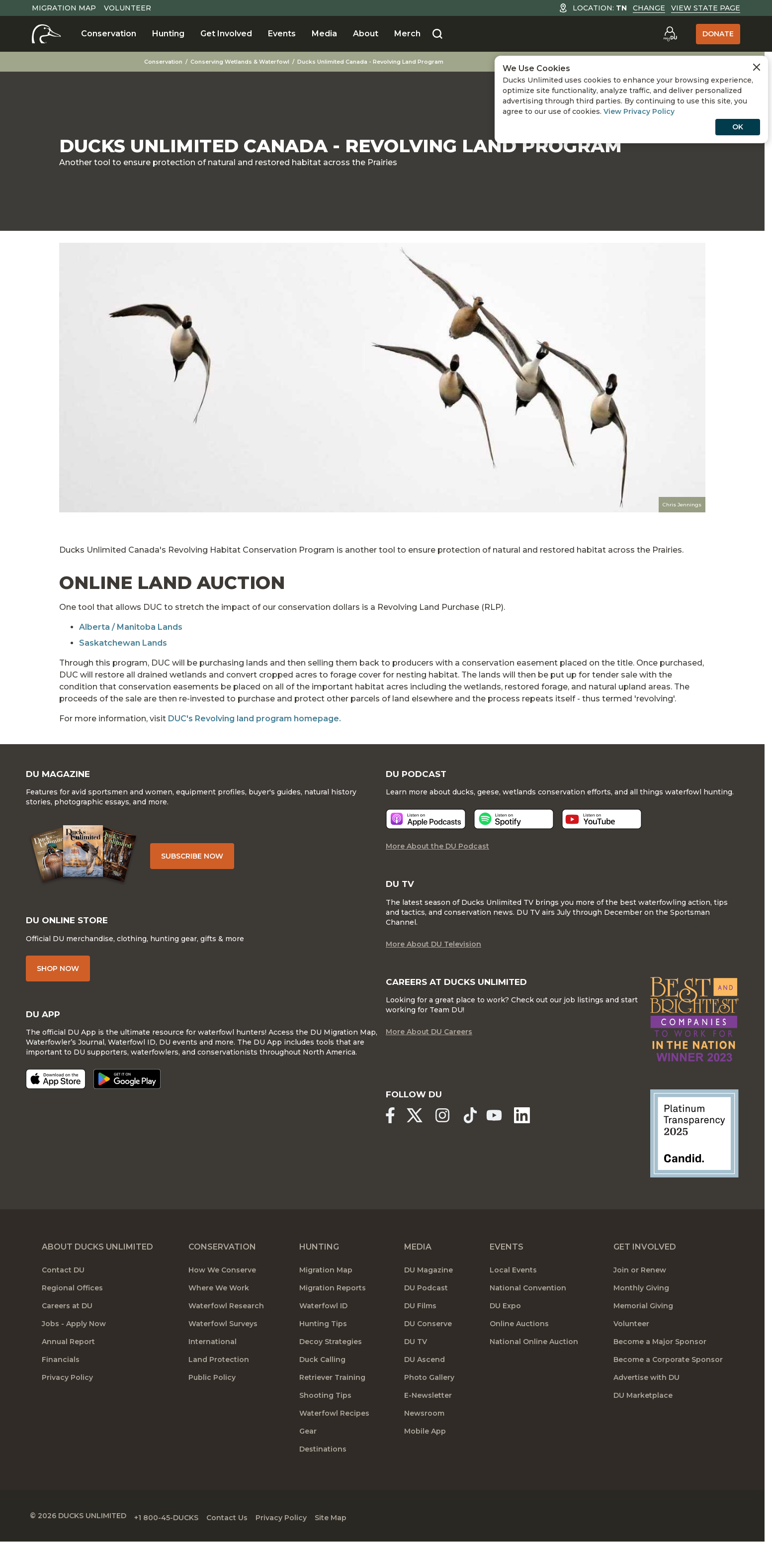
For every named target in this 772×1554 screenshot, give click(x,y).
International (212, 1354)
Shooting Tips (325, 1408)
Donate (718, 33)
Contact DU (63, 1282)
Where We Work (218, 1300)
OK (737, 126)
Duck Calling (322, 1372)
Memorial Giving (643, 1318)
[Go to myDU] (670, 34)
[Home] (46, 33)
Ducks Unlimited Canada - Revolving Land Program (383, 61)
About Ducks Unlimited (97, 1259)
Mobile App (425, 1444)
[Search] (437, 34)
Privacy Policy (67, 1390)
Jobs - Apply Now (74, 1336)
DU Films (420, 1318)
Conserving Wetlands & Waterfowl (252, 61)
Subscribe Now (218, 862)
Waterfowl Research (226, 1318)
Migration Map (64, 7)
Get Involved (226, 33)
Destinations (322, 1461)
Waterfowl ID (323, 1318)
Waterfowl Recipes (334, 1426)
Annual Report (68, 1354)
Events (282, 33)
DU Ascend (424, 1372)
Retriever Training (332, 1390)
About (365, 33)
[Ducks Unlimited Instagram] (450, 1134)
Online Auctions (519, 1336)
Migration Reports (332, 1300)
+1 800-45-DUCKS (186, 1527)
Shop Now (74, 978)
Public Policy (212, 1390)
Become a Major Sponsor (659, 1354)
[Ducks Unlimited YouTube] (506, 1134)
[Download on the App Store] (71, 1101)
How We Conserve (222, 1282)
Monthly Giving (641, 1300)
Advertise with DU (646, 1390)
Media (324, 33)
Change (649, 7)
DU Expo (505, 1318)
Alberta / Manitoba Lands (130, 627)
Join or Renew (639, 1282)
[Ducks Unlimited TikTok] (482, 1134)
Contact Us (254, 1527)
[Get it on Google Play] (142, 1101)
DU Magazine (428, 1282)
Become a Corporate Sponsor (668, 1372)
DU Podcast (426, 1300)
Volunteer (127, 7)
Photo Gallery (429, 1390)
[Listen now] (426, 838)
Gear (308, 1444)
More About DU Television (433, 964)
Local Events (513, 1282)
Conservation (108, 33)
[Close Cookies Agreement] (756, 67)
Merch (407, 33)
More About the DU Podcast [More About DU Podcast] (437, 865)
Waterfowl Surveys (222, 1336)
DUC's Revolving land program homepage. (254, 718)
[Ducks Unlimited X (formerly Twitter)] (419, 1134)
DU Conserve (428, 1336)
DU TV (415, 1354)
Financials (61, 1372)
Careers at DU (67, 1318)
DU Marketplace (643, 1408)
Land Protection (218, 1372)
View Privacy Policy (639, 111)
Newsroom (424, 1426)
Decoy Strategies (330, 1354)
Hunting (168, 33)
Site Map (374, 1527)
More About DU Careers (429, 1054)
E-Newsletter (428, 1408)
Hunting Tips (323, 1336)
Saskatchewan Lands (123, 643)
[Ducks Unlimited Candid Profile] (681, 1147)
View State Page (705, 7)
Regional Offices (72, 1300)
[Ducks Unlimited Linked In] (538, 1134)
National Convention (528, 1300)
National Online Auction (534, 1354)
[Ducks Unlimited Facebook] (390, 1134)
